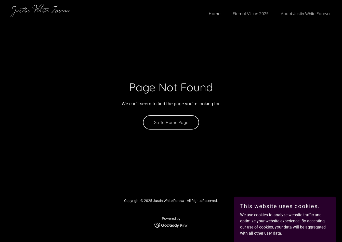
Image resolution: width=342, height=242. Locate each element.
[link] (89, 10)
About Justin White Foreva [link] (305, 13)
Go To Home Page (171, 122)
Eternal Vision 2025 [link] (251, 13)
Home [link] (214, 13)
